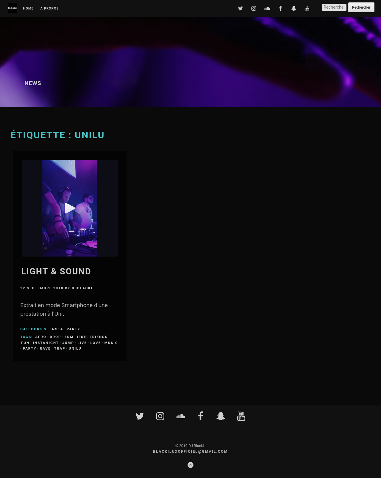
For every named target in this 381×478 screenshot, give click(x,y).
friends (99, 337)
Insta (57, 329)
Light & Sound (56, 271)
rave (45, 348)
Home (28, 8)
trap (59, 348)
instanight (46, 343)
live (82, 343)
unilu (75, 348)
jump (68, 343)
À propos (49, 8)
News (32, 83)
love (95, 343)
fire (81, 337)
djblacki (82, 288)
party (30, 348)
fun (25, 343)
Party (73, 329)
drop (55, 337)
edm (69, 337)
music (111, 343)
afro (40, 337)
